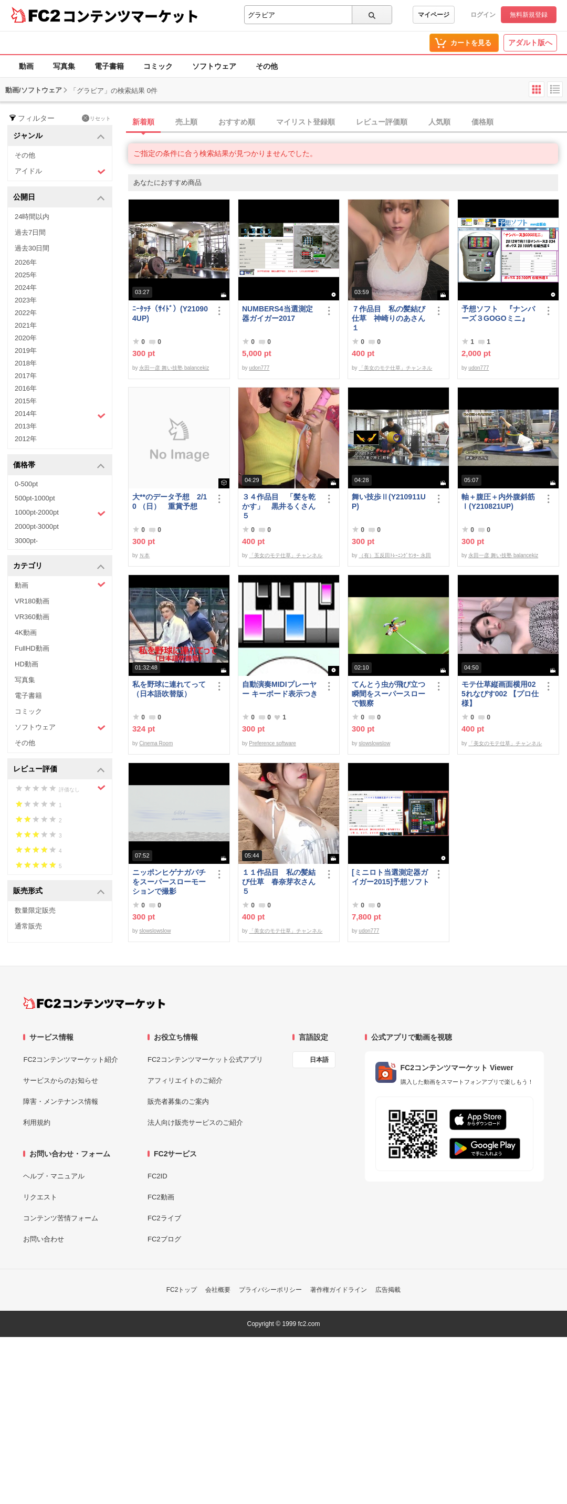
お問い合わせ (43, 1239)
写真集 (64, 66)
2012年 (26, 439)
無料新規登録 (529, 14)
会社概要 (217, 1289)
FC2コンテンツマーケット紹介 (70, 1059)
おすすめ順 (236, 122)
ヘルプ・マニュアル (54, 1176)
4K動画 (26, 632)
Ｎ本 (144, 555)
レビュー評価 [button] (59, 770)
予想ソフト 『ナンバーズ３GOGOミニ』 (498, 313)
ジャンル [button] (59, 136)
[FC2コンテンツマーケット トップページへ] (94, 1003)
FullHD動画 (32, 648)
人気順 (439, 122)
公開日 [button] (59, 198)
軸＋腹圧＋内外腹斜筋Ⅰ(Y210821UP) (498, 501)
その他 (267, 66)
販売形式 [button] (59, 891)
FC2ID (157, 1176)
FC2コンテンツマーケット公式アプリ (205, 1059)
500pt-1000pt (35, 498)
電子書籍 (109, 66)
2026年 (26, 262)
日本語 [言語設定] (319, 1059)
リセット (96, 118)
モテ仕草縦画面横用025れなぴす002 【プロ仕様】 (500, 693)
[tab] (347, 122)
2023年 (26, 300)
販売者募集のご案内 (178, 1101)
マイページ (433, 14)
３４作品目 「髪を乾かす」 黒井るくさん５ (279, 506)
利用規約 (36, 1122)
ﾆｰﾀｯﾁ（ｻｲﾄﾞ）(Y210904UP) (170, 313)
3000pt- (26, 541)
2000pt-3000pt (37, 526)
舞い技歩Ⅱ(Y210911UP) (389, 501)
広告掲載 (388, 1289)
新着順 (143, 122)
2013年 (26, 426)
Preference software (272, 743)
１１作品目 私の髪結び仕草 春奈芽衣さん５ (279, 881)
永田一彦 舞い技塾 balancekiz (174, 368)
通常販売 (28, 926)
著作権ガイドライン (338, 1289)
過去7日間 (30, 232)
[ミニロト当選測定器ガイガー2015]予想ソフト (390, 877)
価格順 (482, 122)
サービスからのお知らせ (60, 1080)
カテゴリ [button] (59, 566)
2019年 (26, 350)
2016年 (26, 388)
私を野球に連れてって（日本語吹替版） (169, 689)
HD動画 (26, 664)
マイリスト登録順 (305, 122)
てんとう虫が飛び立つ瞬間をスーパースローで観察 (388, 693)
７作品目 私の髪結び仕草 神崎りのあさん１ (388, 318)
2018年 (26, 363)
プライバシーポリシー (270, 1289)
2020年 (26, 338)
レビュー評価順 (381, 122)
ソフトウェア (214, 66)
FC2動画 (161, 1197)
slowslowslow (374, 743)
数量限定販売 (35, 910)
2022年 (26, 313)
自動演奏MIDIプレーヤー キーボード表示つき (280, 689)
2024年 (26, 287)
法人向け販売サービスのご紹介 (195, 1122)
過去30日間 (32, 248)
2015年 (26, 401)
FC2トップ (181, 1289)
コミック (158, 66)
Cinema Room (156, 743)
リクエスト (40, 1197)
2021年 (26, 325)
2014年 (60, 415)
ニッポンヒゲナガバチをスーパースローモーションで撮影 (169, 881)
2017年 (26, 376)
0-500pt (26, 484)
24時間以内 (32, 217)
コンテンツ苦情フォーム (60, 1218)
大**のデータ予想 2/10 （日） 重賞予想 (169, 501)
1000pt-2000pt (60, 513)
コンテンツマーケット (130, 16)
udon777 (259, 368)
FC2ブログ (164, 1239)
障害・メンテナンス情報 (60, 1101)
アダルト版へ (530, 42)
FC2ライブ (164, 1218)
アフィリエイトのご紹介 (185, 1080)
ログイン (483, 14)
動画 (26, 66)
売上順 (186, 122)
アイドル (60, 171)
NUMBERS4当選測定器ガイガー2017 (277, 313)
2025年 (26, 275)
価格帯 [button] (59, 466)
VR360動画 (32, 617)
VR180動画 (32, 601)
